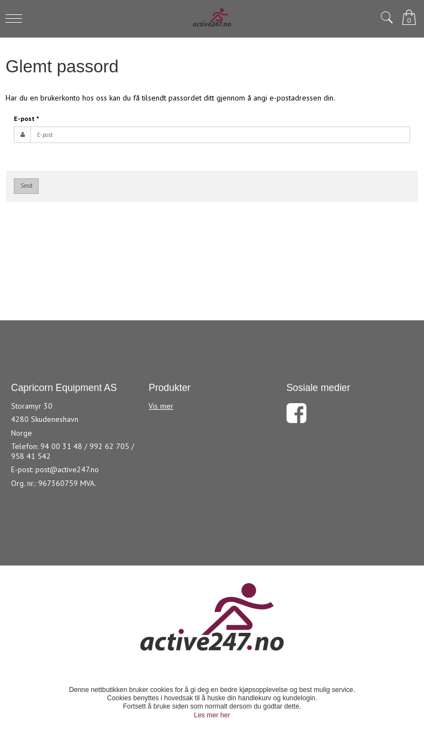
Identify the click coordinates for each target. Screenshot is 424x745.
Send (26, 185)
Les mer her (212, 715)
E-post (26, 118)
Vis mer (161, 406)
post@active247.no (67, 469)
